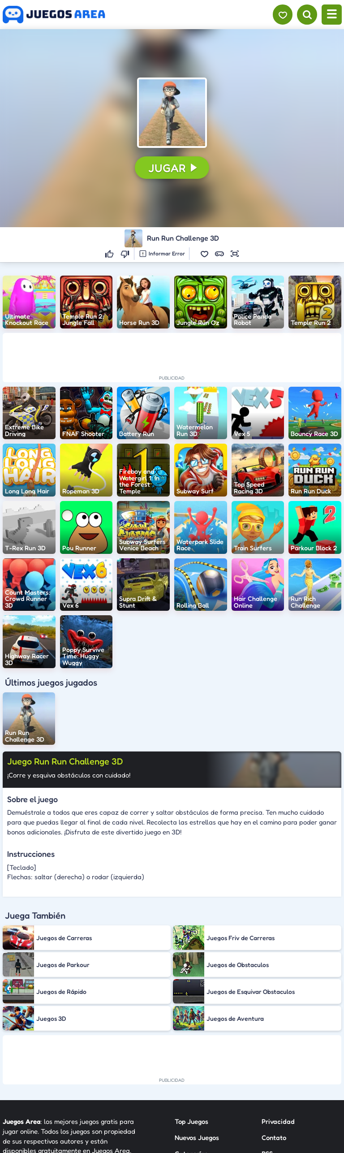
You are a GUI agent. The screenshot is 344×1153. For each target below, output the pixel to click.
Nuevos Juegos (197, 1137)
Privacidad (278, 1121)
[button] (172, 112)
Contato (274, 1137)
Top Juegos (191, 1121)
